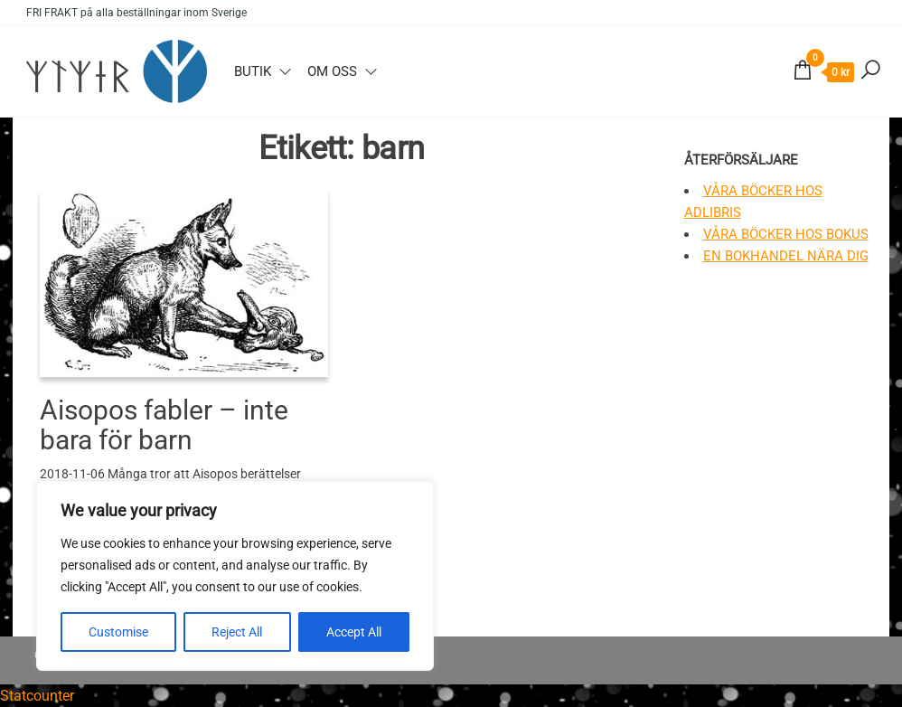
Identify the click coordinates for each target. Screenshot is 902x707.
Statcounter (37, 695)
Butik (252, 71)
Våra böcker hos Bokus (786, 234)
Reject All (236, 632)
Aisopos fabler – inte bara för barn (164, 425)
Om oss (332, 71)
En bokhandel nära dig (786, 256)
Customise (118, 632)
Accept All (353, 632)
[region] (235, 576)
